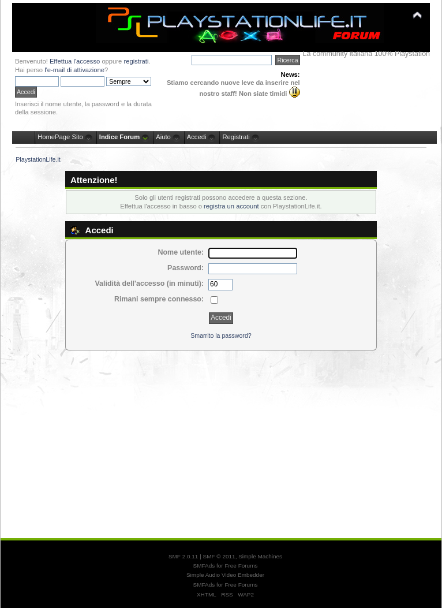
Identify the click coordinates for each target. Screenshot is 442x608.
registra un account (231, 206)
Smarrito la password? (220, 335)
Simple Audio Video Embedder (225, 575)
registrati (135, 61)
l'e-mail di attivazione (74, 69)
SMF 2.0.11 (183, 556)
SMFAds (204, 565)
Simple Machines (260, 556)
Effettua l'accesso (75, 61)
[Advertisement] (221, 439)
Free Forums (240, 565)
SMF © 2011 (219, 556)
